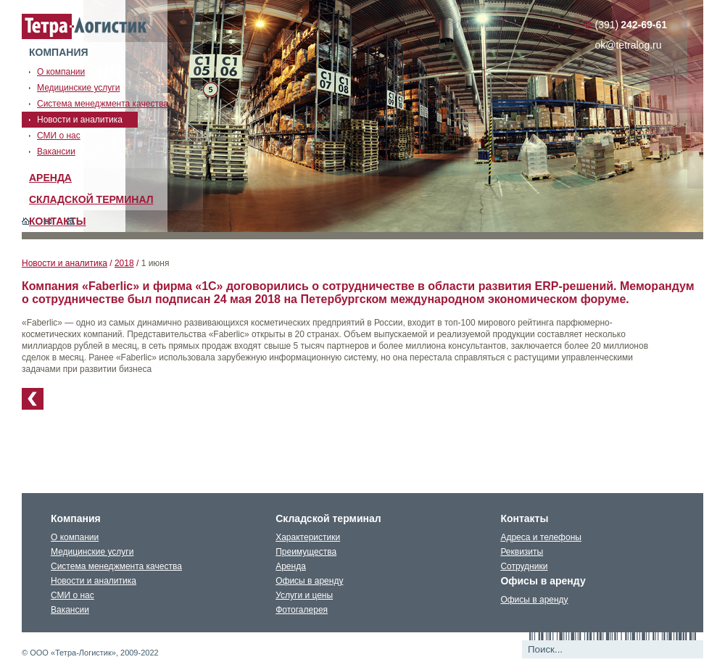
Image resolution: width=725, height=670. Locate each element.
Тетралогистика (85, 27)
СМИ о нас (72, 595)
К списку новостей (33, 399)
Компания (58, 52)
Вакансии (70, 610)
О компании (75, 537)
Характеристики (308, 537)
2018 (124, 263)
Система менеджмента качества (116, 566)
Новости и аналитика (64, 263)
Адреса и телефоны (540, 537)
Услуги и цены (304, 595)
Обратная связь (48, 221)
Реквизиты (521, 552)
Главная (26, 221)
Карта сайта (71, 221)
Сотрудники (523, 566)
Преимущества (306, 552)
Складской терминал (91, 199)
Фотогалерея (302, 610)
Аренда (50, 177)
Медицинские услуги (92, 552)
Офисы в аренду (309, 581)
